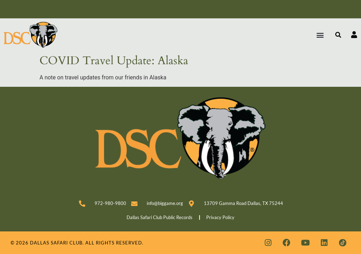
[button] (320, 35)
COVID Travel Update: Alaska (113, 60)
